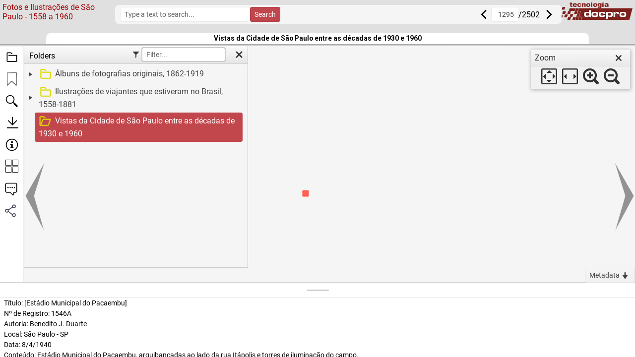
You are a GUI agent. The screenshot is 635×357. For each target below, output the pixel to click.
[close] (618, 58)
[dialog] (580, 69)
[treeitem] (135, 74)
